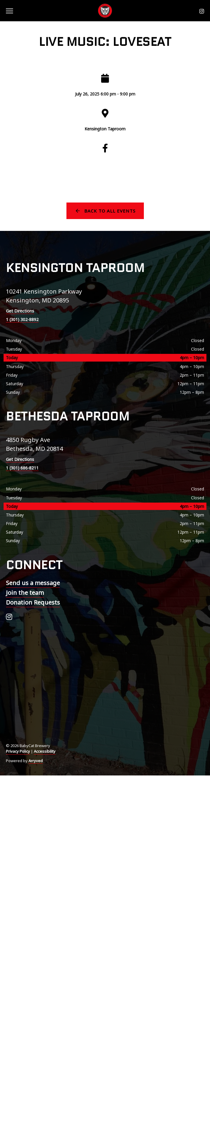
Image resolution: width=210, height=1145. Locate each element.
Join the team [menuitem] (25, 593)
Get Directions (20, 311)
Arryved (35, 760)
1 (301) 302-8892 (22, 319)
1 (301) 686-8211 (22, 468)
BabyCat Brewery (105, 10)
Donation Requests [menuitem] (33, 602)
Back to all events (110, 211)
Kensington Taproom (105, 129)
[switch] (12, 11)
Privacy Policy (18, 751)
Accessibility (44, 751)
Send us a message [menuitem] (33, 583)
